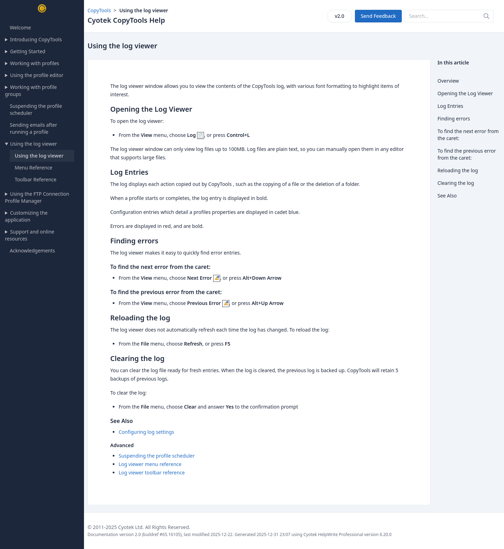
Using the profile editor (36, 75)
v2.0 (339, 16)
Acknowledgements (32, 250)
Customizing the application (26, 216)
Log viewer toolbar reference (152, 472)
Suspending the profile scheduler (157, 455)
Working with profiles (34, 63)
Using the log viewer (33, 143)
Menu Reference (33, 167)
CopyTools (99, 10)
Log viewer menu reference (150, 464)
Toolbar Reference (35, 179)
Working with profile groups (31, 90)
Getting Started (28, 51)
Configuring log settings (146, 432)
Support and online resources (29, 235)
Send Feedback (378, 16)
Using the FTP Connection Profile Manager (37, 197)
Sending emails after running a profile (33, 128)
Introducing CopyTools (36, 39)
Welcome (20, 27)
